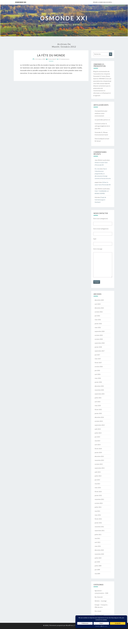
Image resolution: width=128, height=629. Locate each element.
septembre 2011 (99, 530)
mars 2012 (98, 515)
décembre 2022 (99, 308)
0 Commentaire (64, 59)
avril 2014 (97, 444)
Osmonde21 (52, 59)
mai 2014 (97, 441)
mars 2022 (98, 319)
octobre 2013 (99, 464)
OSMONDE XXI (20, 2)
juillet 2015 (98, 398)
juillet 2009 (98, 566)
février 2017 (98, 362)
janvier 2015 (98, 413)
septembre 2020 (99, 331)
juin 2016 (97, 370)
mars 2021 (98, 327)
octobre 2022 (99, 312)
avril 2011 (97, 542)
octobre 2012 (99, 503)
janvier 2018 (98, 347)
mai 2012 (97, 511)
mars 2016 (98, 378)
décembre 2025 (99, 300)
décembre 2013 (99, 456)
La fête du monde (51, 55)
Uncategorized (99, 615)
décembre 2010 (99, 550)
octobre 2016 (99, 366)
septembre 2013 (99, 468)
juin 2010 (97, 562)
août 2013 (98, 472)
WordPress (69, 625)
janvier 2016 (98, 382)
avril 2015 (97, 402)
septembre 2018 (99, 343)
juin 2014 (97, 437)
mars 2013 (98, 487)
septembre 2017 (99, 351)
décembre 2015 (99, 386)
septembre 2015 (99, 394)
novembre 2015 (99, 390)
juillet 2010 (98, 558)
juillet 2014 (98, 433)
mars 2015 (98, 405)
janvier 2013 (98, 495)
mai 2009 (97, 573)
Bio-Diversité (99, 597)
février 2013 (98, 491)
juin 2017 (97, 355)
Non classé (98, 611)
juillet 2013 (98, 476)
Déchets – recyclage (101, 601)
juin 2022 (97, 316)
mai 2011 (97, 538)
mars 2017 (98, 359)
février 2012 (98, 519)
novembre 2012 (99, 499)
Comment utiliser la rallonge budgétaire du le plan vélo (102, 126)
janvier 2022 (98, 323)
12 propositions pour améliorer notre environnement (101, 113)
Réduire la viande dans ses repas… (103, 2)
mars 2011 (98, 546)
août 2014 (98, 429)
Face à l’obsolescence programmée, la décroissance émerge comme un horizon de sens (103, 173)
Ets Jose (97, 169)
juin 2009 (97, 569)
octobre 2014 (99, 421)
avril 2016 (97, 374)
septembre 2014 (99, 425)
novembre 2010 (99, 554)
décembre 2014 (99, 417)
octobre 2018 (99, 339)
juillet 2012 (98, 507)
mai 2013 (97, 484)
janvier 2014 (98, 452)
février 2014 (98, 448)
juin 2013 (97, 480)
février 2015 (98, 409)
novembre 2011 (99, 527)
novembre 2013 (99, 460)
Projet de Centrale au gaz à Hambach (100, 199)
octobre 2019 (99, 335)
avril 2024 (97, 304)
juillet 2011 (98, 534)
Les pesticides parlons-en (102, 120)
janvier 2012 (98, 523)
